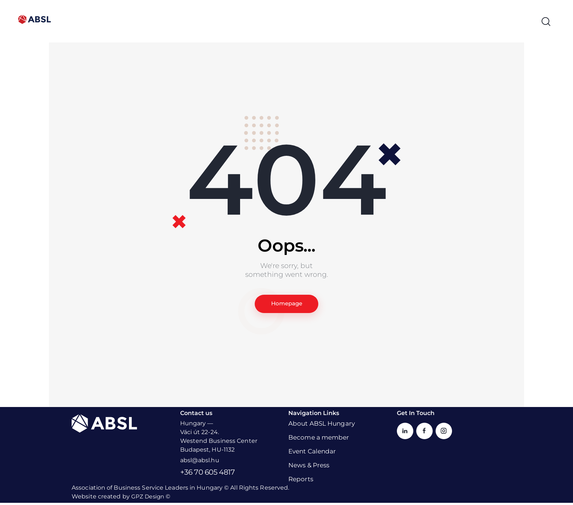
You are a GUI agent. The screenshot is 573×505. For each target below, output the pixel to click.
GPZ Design (148, 498)
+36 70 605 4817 (207, 474)
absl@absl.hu (199, 462)
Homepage (286, 304)
